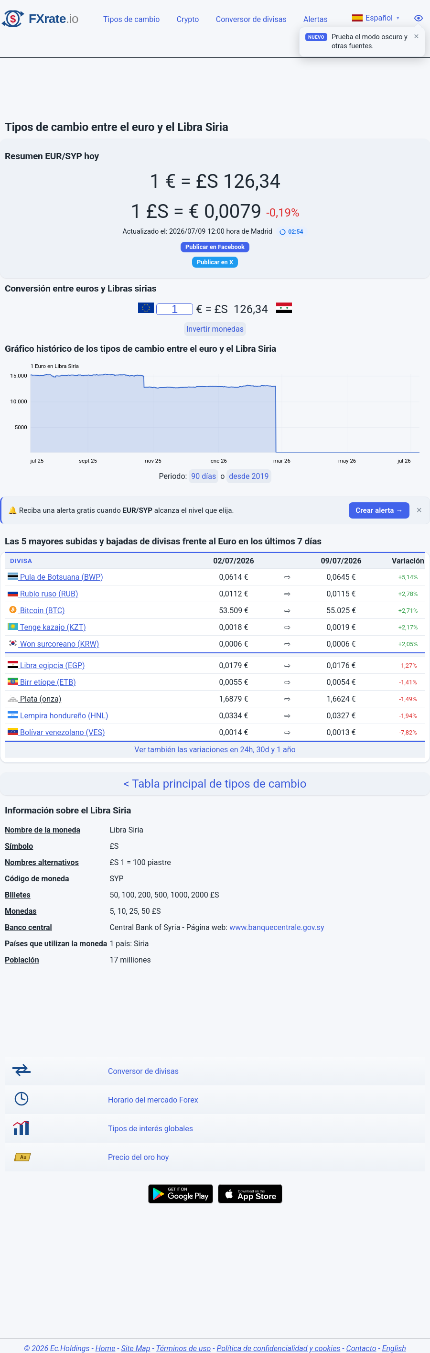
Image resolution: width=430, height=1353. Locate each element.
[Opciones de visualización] (418, 18)
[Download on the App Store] (250, 1193)
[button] (291, 232)
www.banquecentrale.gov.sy (276, 927)
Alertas (316, 18)
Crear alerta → (379, 510)
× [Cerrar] (419, 510)
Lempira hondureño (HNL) (58, 715)
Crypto (189, 18)
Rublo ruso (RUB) (43, 593)
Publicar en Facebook (215, 246)
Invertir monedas (215, 329)
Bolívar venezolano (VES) (56, 732)
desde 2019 (249, 476)
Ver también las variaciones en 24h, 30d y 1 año (214, 749)
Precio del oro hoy (138, 1157)
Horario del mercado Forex (153, 1099)
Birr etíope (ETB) (42, 682)
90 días (203, 476)
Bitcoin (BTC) (36, 610)
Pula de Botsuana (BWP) (55, 577)
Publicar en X (215, 262)
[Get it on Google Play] (180, 1193)
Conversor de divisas (252, 18)
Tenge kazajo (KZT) (47, 627)
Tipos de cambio (132, 18)
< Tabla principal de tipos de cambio (215, 783)
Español (375, 17)
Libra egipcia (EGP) (46, 665)
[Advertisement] (215, 89)
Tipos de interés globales (150, 1128)
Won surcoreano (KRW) (53, 644)
